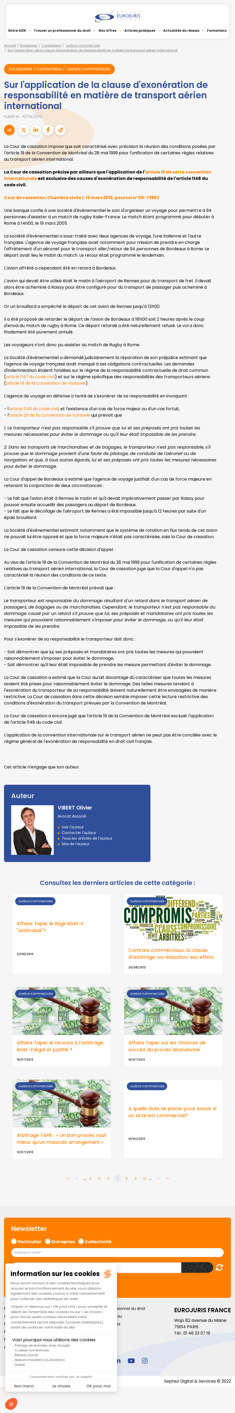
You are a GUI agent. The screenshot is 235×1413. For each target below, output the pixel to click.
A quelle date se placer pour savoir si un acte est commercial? (172, 1114)
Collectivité (98, 1248)
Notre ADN (17, 30)
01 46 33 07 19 (197, 1341)
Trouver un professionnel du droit (62, 30)
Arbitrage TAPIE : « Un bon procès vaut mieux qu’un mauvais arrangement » (56, 1142)
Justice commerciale (82, 45)
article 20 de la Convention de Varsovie (50, 415)
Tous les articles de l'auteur (87, 838)
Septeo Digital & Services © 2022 (197, 1389)
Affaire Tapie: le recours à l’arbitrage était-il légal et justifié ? (60, 1046)
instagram (145, 1368)
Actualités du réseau (181, 30)
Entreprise (63, 1248)
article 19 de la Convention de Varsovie (46, 383)
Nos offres (107, 30)
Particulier (29, 1248)
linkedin (117, 1368)
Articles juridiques (139, 30)
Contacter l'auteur (79, 832)
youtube (131, 1368)
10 (144, 1186)
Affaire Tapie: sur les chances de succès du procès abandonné (167, 1046)
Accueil (10, 45)
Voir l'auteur (73, 827)
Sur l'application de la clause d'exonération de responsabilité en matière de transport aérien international (92, 50)
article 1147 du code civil (30, 377)
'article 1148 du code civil (34, 409)
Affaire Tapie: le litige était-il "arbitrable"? (50, 927)
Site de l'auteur (76, 844)
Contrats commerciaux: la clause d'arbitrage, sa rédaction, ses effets (171, 954)
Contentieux (51, 45)
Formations (216, 30)
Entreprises (28, 45)
